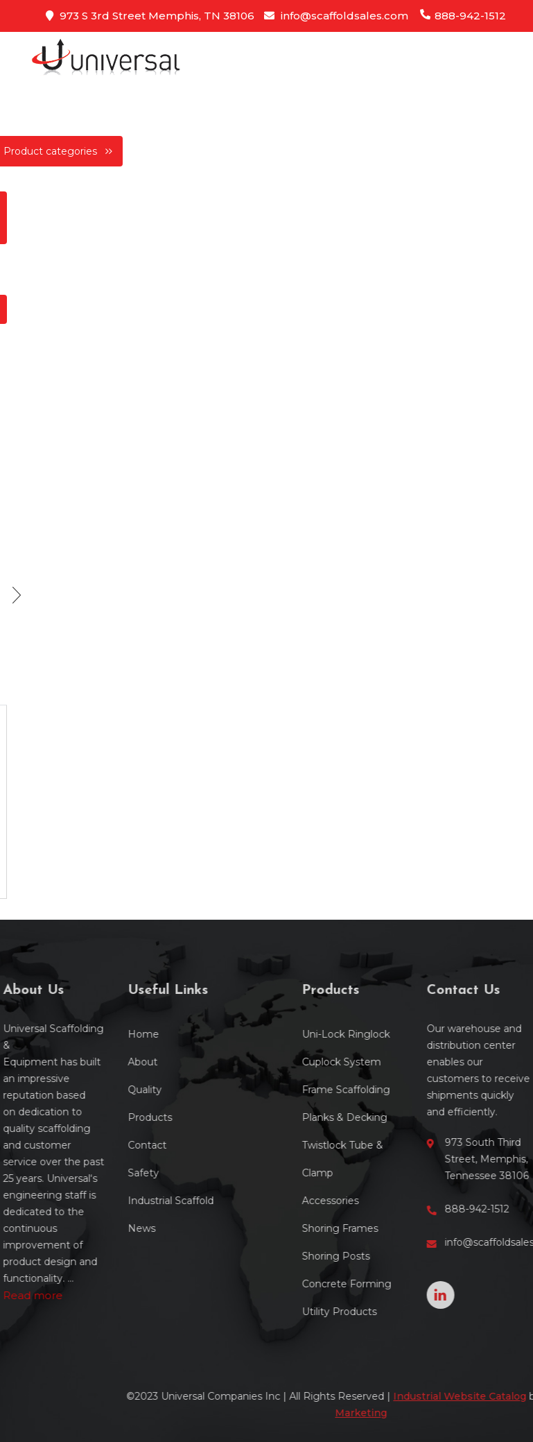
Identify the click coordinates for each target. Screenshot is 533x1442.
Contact (106, 1145)
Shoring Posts (376, 1256)
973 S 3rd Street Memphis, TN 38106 (150, 15)
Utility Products (379, 1311)
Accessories (370, 1200)
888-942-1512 (462, 15)
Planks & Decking (384, 1117)
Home (103, 1034)
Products (109, 1117)
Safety (103, 1173)
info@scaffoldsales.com (336, 15)
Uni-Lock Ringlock (386, 1034)
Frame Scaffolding (386, 1089)
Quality (104, 1089)
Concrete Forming (386, 1284)
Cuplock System (381, 1062)
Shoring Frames (380, 1228)
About (102, 1062)
